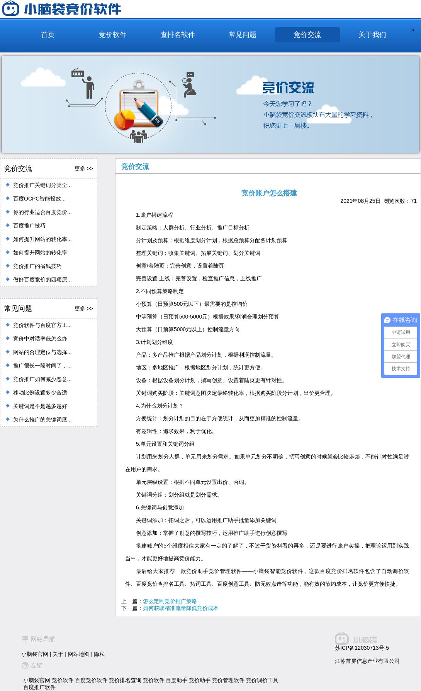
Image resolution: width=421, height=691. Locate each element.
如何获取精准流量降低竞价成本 (181, 608)
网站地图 (79, 654)
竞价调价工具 (262, 680)
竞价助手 (199, 680)
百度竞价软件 (91, 680)
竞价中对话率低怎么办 (40, 338)
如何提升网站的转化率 (40, 252)
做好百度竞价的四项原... (42, 279)
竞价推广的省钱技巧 (37, 266)
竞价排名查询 (125, 680)
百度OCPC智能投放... (39, 199)
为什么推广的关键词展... (42, 419)
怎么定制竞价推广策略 (170, 601)
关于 (58, 654)
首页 (48, 35)
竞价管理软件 (228, 680)
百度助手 (176, 680)
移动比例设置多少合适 (40, 392)
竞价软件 (113, 35)
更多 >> (84, 168)
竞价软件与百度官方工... (42, 325)
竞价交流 (307, 35)
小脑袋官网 (34, 654)
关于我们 (372, 35)
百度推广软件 (39, 687)
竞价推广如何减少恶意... (42, 379)
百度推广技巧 (29, 225)
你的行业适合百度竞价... (42, 212)
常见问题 (242, 35)
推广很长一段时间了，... (42, 365)
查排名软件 (177, 35)
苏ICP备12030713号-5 (362, 648)
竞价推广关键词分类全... (42, 185)
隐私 (99, 654)
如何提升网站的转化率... (42, 239)
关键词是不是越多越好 (40, 406)
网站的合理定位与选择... (42, 352)
